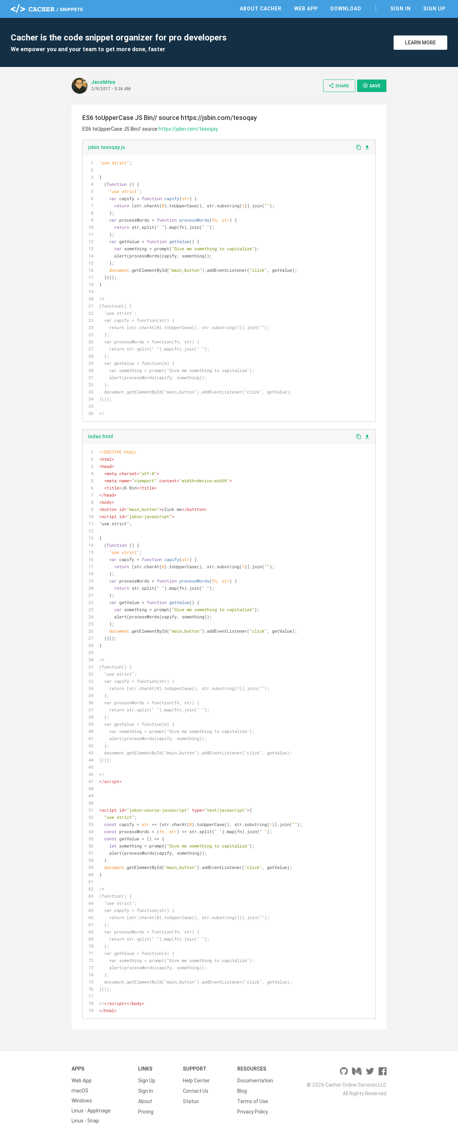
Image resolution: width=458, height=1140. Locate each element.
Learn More (420, 42)
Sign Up (434, 8)
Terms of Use (252, 1100)
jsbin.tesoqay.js (106, 147)
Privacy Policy (252, 1110)
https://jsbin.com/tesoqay (188, 129)
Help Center (196, 1080)
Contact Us (195, 1090)
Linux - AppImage (91, 1110)
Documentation (255, 1080)
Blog (242, 1090)
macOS (80, 1090)
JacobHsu (103, 82)
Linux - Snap (85, 1120)
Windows (82, 1100)
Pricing (146, 1110)
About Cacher (261, 8)
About (145, 1100)
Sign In (400, 8)
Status (191, 1100)
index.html (100, 436)
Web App (306, 8)
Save (371, 85)
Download (345, 8)
